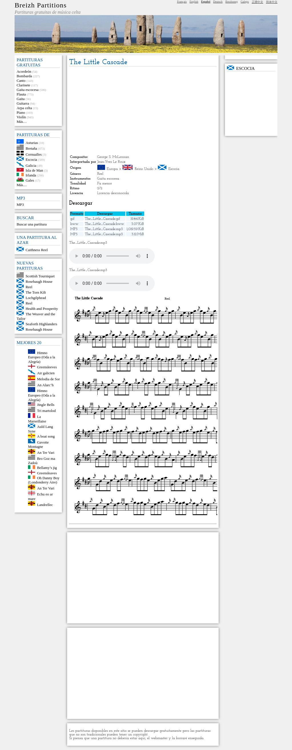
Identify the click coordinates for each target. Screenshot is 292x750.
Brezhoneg (231, 1)
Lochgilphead (36, 298)
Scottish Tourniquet (40, 276)
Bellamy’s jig (47, 468)
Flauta (21, 94)
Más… (22, 121)
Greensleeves (47, 367)
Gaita (21, 99)
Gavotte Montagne (38, 444)
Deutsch (218, 1)
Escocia (31, 159)
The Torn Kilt (36, 292)
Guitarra (23, 103)
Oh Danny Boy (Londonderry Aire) (43, 479)
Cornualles (34, 154)
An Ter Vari (46, 452)
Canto (21, 80)
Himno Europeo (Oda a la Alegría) (41, 357)
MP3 (20, 204)
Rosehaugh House (39, 281)
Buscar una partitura (32, 224)
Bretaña (31, 148)
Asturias (32, 142)
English (194, 1)
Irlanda (31, 175)
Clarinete (23, 85)
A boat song (46, 436)
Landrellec (45, 504)
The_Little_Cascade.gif (102, 219)
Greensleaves (47, 473)
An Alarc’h (45, 385)
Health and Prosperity (42, 308)
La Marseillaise (37, 418)
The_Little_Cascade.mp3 (104, 229)
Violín (21, 117)
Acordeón (24, 71)
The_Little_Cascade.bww (104, 224)
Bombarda (24, 76)
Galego (245, 1)
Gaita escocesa (28, 90)
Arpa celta (24, 108)
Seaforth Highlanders (41, 324)
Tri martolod (46, 410)
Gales (30, 180)
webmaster (159, 738)
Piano (21, 112)
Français (182, 1)
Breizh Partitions (41, 5)
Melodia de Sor (48, 379)
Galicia (31, 165)
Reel (29, 287)
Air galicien (46, 373)
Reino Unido (144, 169)
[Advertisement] (142, 111)
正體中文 (257, 1)
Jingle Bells (46, 405)
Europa (112, 169)
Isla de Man (34, 170)
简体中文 (271, 1)
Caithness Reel (37, 250)
